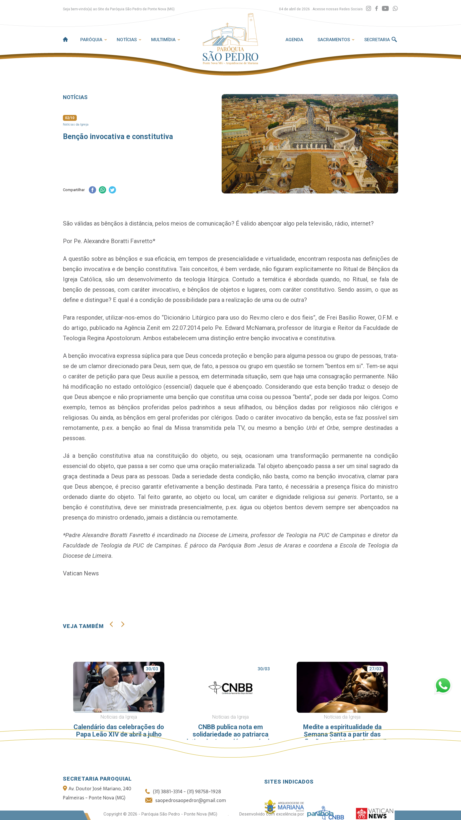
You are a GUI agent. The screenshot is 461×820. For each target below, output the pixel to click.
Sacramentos (334, 39)
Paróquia (91, 39)
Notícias (127, 39)
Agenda (294, 39)
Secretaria (377, 39)
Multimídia (163, 39)
